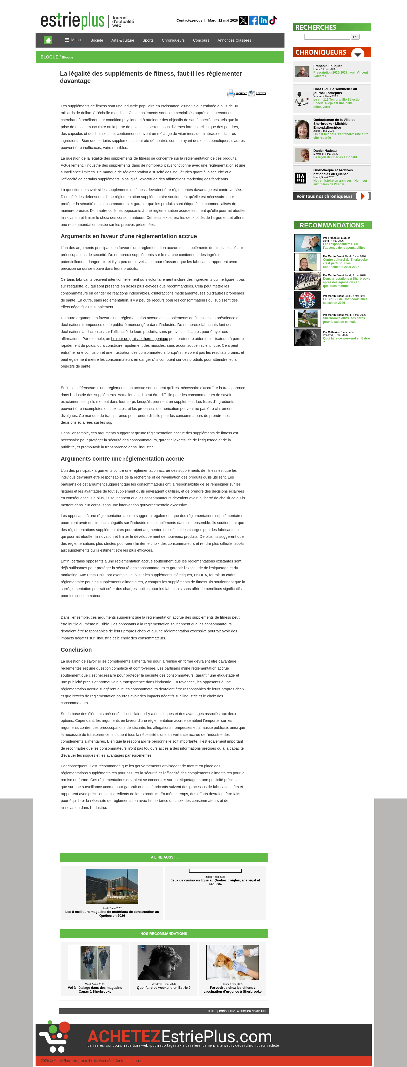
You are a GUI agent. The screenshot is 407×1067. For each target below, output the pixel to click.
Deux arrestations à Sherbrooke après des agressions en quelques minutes (346, 282)
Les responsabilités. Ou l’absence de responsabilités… (346, 246)
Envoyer (261, 93)
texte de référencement (196, 1045)
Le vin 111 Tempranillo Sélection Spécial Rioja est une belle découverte (338, 103)
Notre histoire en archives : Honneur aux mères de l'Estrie (340, 182)
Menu (73, 40)
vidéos (238, 1045)
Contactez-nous (189, 20)
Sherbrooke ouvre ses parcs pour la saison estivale (344, 320)
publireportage (162, 1045)
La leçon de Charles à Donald (335, 157)
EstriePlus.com (66, 1061)
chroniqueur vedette (262, 1045)
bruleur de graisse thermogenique (139, 339)
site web (223, 1045)
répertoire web (136, 1045)
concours (114, 1045)
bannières (95, 1045)
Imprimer (241, 93)
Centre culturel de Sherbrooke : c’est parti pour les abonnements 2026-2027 (346, 263)
